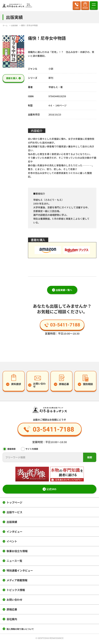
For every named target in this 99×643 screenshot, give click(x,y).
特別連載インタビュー (20, 571)
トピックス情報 (16, 590)
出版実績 (12, 522)
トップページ (14, 503)
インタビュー (14, 532)
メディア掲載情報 (17, 581)
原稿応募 (12, 610)
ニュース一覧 (14, 561)
